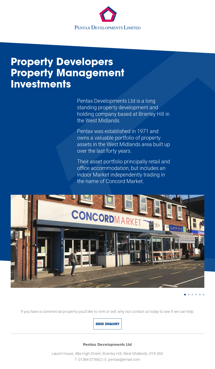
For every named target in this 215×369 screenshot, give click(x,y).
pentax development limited (107, 17)
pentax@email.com (124, 359)
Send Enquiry (107, 324)
